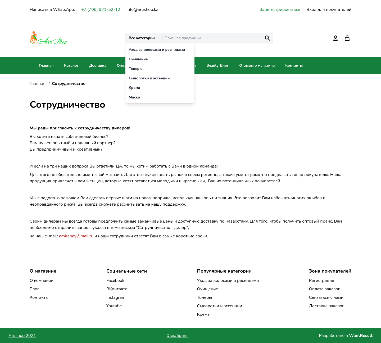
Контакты (294, 65)
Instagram (115, 297)
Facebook (115, 280)
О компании (41, 280)
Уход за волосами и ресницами (228, 280)
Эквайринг (177, 336)
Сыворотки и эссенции (219, 306)
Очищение (207, 289)
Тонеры (204, 297)
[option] (159, 50)
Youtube (114, 306)
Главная (46, 65)
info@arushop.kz (142, 9)
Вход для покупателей (329, 9)
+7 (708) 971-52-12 (100, 9)
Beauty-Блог (217, 65)
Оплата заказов (325, 289)
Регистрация (321, 280)
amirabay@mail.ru (76, 236)
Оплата (123, 65)
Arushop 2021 (22, 336)
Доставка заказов (326, 306)
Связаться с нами (326, 297)
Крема (203, 314)
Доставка (97, 65)
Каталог (71, 65)
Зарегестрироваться (280, 9)
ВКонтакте (116, 289)
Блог (34, 289)
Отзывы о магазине (257, 65)
